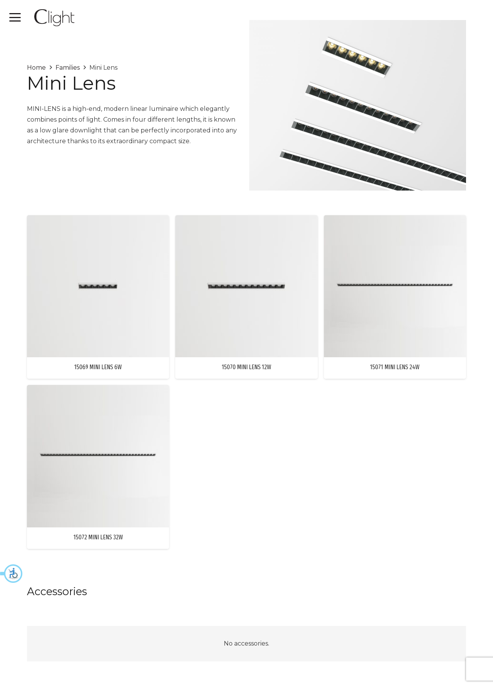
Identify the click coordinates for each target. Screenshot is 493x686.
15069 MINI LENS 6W (98, 367)
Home (36, 67)
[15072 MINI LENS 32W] (98, 456)
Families (67, 67)
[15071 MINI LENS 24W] (395, 286)
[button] (11, 573)
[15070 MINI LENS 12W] (246, 286)
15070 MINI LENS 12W (246, 367)
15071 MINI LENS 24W (394, 367)
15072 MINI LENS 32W (98, 536)
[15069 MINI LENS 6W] (98, 286)
